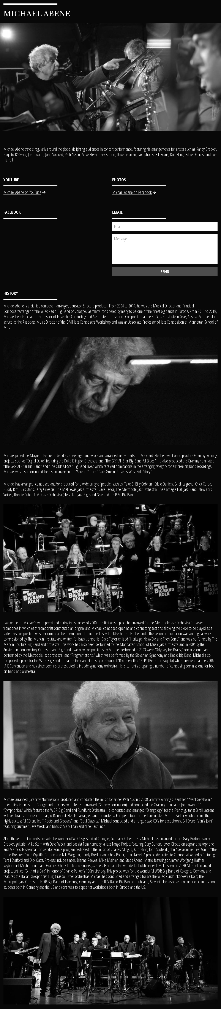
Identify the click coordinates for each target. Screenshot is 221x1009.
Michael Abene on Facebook (134, 192)
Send (165, 271)
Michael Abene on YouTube (24, 192)
